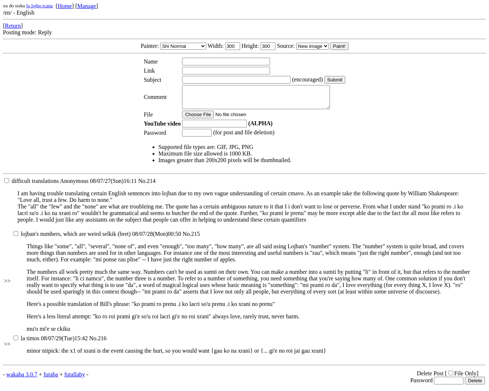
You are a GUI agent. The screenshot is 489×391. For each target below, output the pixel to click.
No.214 (147, 185)
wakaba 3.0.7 (21, 379)
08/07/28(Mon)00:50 (97, 238)
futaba (50, 379)
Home (65, 6)
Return (13, 26)
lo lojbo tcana (39, 5)
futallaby (74, 379)
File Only (462, 378)
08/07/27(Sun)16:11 (70, 185)
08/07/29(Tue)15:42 (51, 343)
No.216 (98, 343)
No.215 (191, 238)
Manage (86, 6)
